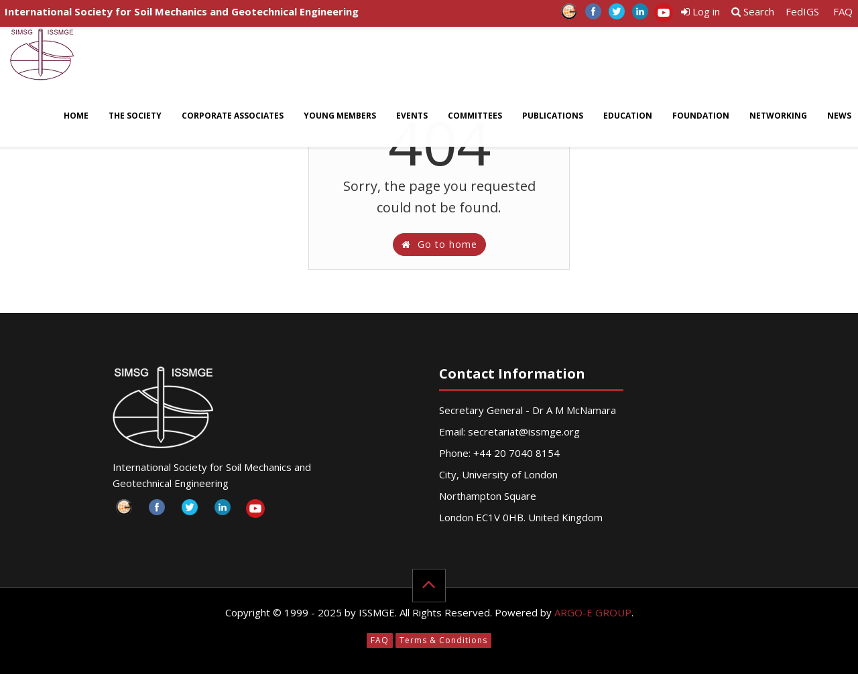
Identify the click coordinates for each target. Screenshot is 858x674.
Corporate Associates (233, 115)
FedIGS (802, 11)
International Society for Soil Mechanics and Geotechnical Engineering (182, 11)
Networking (778, 115)
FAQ (843, 11)
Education (627, 115)
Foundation (700, 115)
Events (412, 115)
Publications (552, 115)
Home (76, 115)
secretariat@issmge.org (524, 431)
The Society (135, 115)
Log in (700, 11)
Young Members (340, 115)
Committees (475, 115)
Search (752, 11)
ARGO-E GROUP (592, 612)
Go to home (439, 244)
